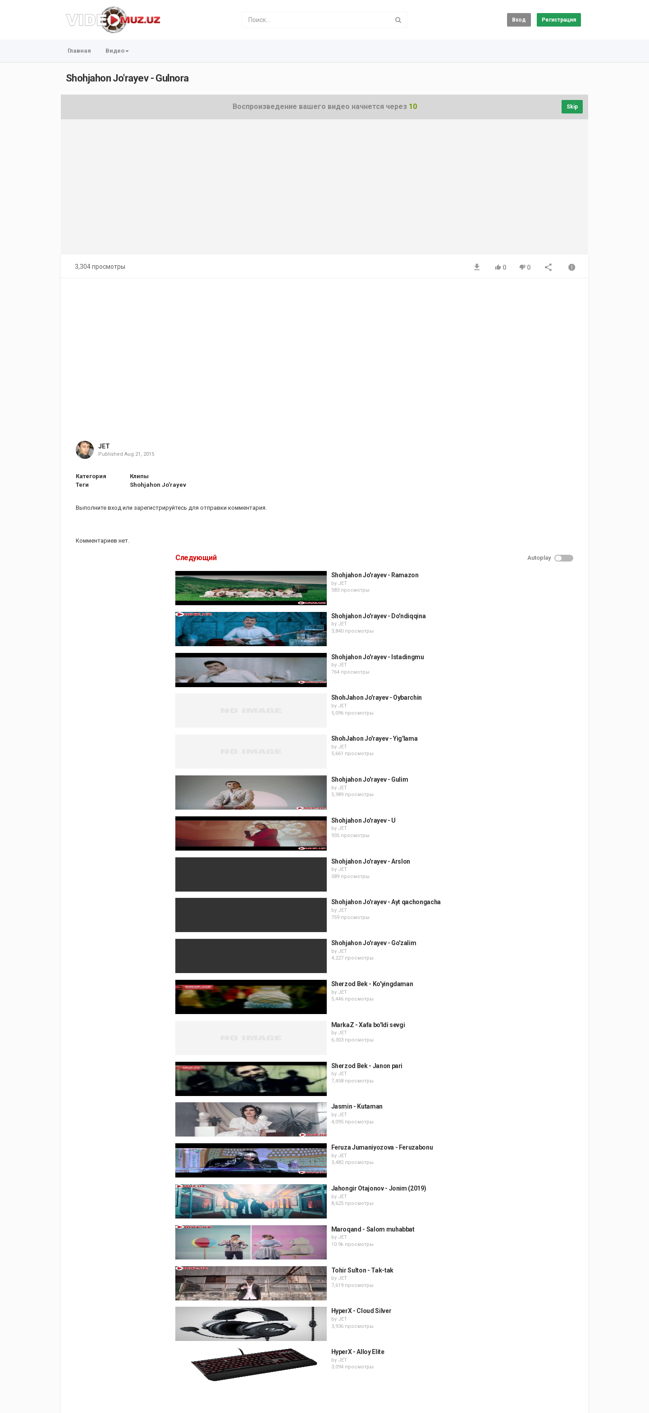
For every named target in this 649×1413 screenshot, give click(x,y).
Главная (79, 50)
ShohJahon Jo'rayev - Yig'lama (522, 475)
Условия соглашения (152, 1361)
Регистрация (559, 20)
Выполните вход (98, 507)
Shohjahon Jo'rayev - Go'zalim (521, 680)
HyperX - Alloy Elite (505, 1088)
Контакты (103, 1361)
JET (104, 446)
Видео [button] (117, 50)
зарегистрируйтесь (160, 507)
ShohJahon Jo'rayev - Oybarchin (524, 435)
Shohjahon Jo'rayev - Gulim (517, 516)
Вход (519, 20)
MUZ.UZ (171, 1404)
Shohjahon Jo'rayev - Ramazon (523, 312)
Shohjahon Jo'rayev (158, 484)
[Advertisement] (324, 191)
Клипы (139, 476)
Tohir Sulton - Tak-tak (510, 1007)
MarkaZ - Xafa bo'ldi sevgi (516, 761)
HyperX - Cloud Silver (509, 1048)
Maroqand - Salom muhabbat (520, 966)
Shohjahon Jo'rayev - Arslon (518, 598)
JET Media (138, 1404)
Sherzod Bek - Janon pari (515, 802)
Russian (565, 1397)
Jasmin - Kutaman (504, 843)
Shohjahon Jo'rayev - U (511, 557)
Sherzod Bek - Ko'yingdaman (520, 721)
